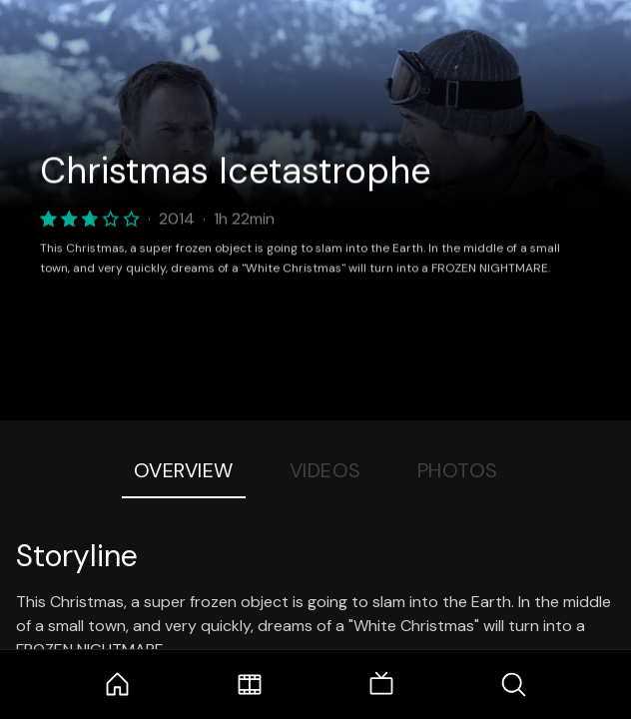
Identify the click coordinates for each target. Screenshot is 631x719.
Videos (325, 470)
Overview (184, 470)
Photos (457, 470)
